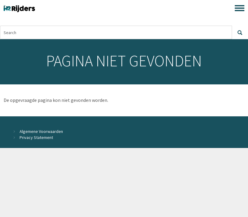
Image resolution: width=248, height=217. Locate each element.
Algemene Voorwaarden (41, 131)
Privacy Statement (36, 137)
